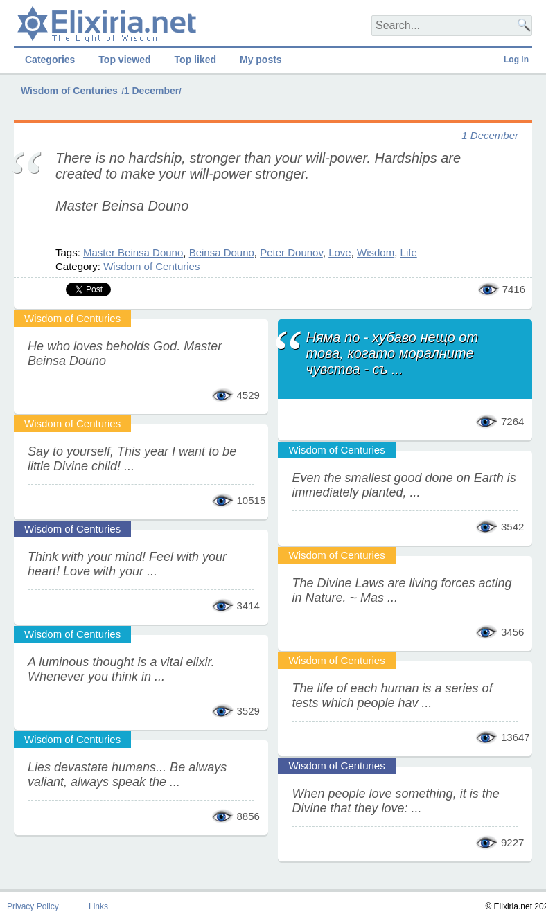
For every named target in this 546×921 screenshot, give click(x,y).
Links (98, 906)
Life (408, 252)
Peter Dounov (291, 252)
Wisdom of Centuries (69, 90)
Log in (516, 59)
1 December (151, 90)
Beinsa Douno (221, 252)
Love (339, 252)
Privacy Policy (33, 906)
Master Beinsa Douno (133, 252)
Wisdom (375, 252)
